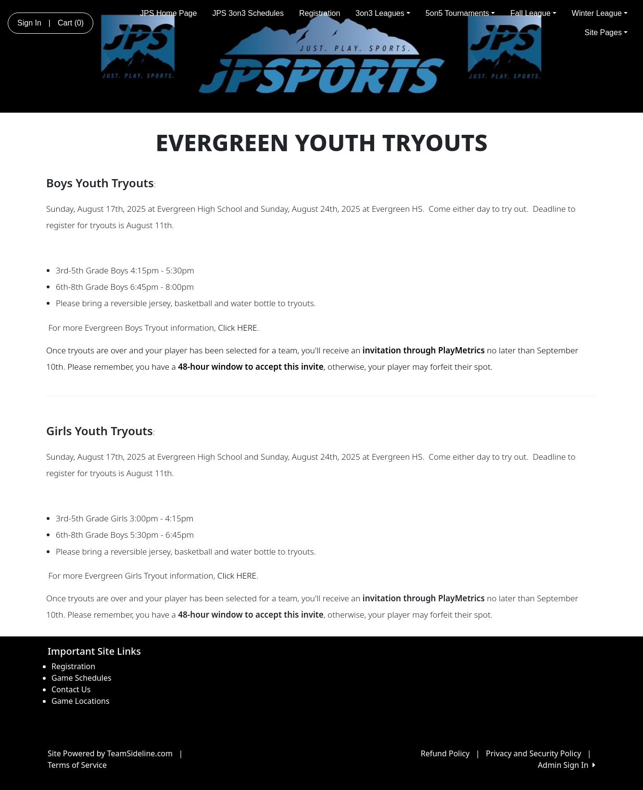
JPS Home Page (168, 13)
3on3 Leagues (382, 13)
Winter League (600, 13)
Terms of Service (77, 765)
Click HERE (237, 327)
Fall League (533, 13)
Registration (319, 13)
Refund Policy (445, 753)
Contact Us (70, 689)
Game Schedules (81, 678)
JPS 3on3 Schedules (248, 13)
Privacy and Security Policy (533, 753)
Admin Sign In (566, 765)
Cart (71, 23)
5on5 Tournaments (460, 13)
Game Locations (80, 701)
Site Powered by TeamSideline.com (110, 753)
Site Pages (606, 32)
